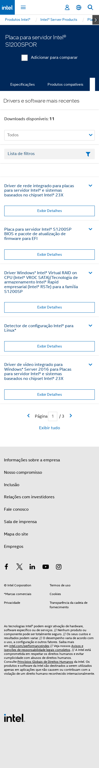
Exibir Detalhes (49, 210)
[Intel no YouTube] (45, 567)
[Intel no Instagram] (58, 567)
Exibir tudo (49, 428)
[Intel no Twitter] (19, 567)
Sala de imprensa (20, 521)
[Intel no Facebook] (6, 567)
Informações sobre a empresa (32, 460)
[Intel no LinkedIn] (32, 567)
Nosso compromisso (23, 472)
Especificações (22, 84)
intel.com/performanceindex (29, 646)
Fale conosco (16, 509)
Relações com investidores (29, 497)
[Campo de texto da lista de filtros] (49, 154)
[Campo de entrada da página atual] (52, 416)
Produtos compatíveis (65, 84)
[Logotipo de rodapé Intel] (14, 717)
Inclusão (11, 484)
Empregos (13, 546)
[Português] (79, 7)
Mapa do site (16, 534)
